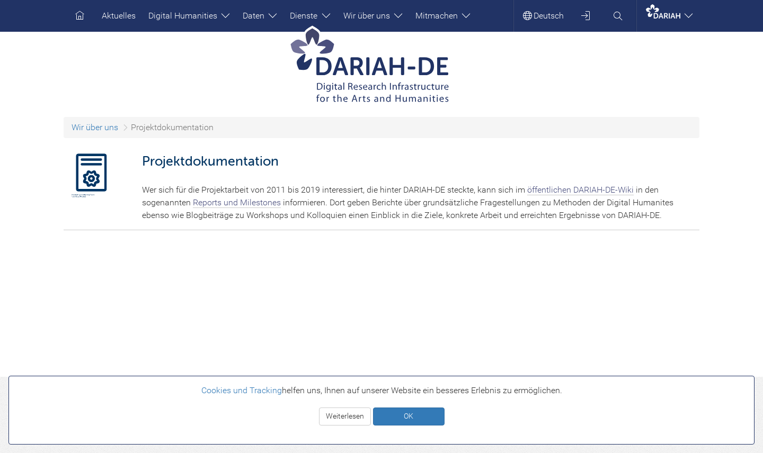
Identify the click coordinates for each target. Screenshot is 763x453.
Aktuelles (119, 16)
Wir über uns (373, 16)
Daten (260, 16)
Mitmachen (443, 16)
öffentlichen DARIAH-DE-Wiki (580, 190)
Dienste (310, 16)
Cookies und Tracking (241, 390)
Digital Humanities (189, 16)
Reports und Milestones (237, 202)
